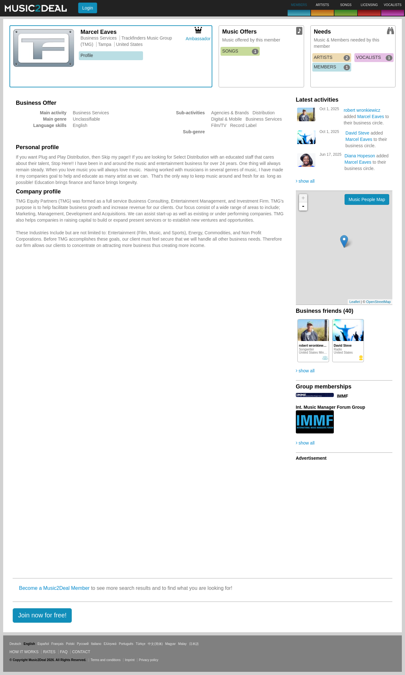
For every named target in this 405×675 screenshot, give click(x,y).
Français (57, 644)
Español (43, 644)
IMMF (342, 396)
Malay (182, 644)
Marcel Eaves (370, 116)
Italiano (96, 644)
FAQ (64, 652)
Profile (86, 55)
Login (87, 7)
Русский (83, 644)
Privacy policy (148, 660)
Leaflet (354, 302)
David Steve (357, 133)
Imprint (130, 660)
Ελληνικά (110, 644)
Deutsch (15, 644)
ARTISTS (332, 57)
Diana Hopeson (360, 155)
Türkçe (141, 644)
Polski (70, 644)
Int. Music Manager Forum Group (330, 407)
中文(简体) (155, 644)
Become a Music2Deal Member (54, 588)
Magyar (170, 644)
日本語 (194, 644)
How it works (24, 652)
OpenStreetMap (378, 302)
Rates (49, 652)
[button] (42, 615)
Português (126, 644)
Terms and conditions (105, 660)
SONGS (240, 51)
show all (305, 181)
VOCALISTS (374, 57)
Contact (81, 652)
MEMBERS (332, 67)
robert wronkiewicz (362, 110)
